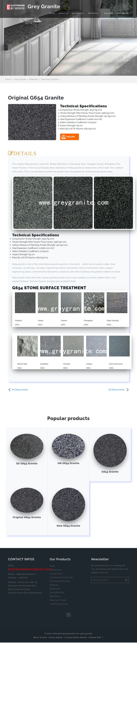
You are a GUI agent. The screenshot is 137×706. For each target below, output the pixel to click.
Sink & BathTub (57, 592)
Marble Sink (95, 637)
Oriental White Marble (76, 637)
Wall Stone (55, 596)
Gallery (108, 13)
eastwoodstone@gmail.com (30, 569)
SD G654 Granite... (116, 389)
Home (52, 13)
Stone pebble (56, 637)
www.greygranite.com (68, 633)
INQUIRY (68, 137)
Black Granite (40, 637)
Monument (55, 589)
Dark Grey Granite (49, 79)
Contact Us (123, 13)
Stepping (54, 585)
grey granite (86, 633)
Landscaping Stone (59, 604)
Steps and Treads (58, 600)
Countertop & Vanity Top (61, 577)
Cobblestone (56, 570)
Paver (52, 566)
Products (94, 13)
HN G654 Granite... (20, 389)
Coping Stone (56, 574)
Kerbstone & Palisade (60, 581)
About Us (63, 13)
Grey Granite (33, 7)
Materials (78, 13)
